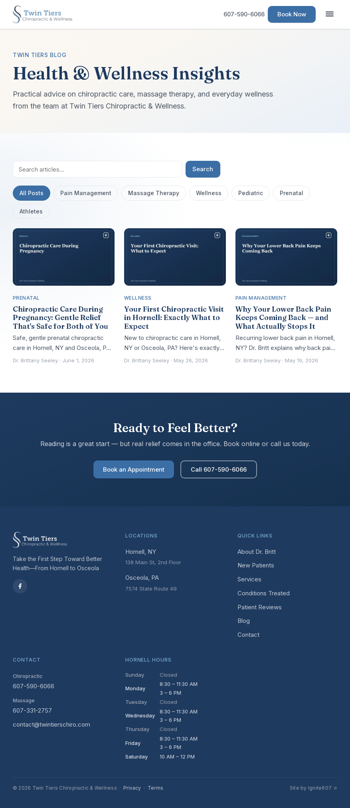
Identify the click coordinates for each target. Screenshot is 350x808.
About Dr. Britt (256, 551)
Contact (248, 634)
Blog (243, 620)
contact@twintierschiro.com (51, 724)
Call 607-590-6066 (219, 469)
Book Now (291, 14)
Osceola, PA (142, 577)
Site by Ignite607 (313, 788)
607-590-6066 (33, 686)
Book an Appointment (133, 469)
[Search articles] (97, 169)
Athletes (31, 211)
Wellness (208, 193)
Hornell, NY (140, 551)
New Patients (255, 565)
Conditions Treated (263, 593)
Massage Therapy (153, 193)
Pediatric (250, 193)
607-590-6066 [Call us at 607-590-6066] (244, 14)
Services (249, 579)
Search (202, 169)
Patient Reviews (259, 607)
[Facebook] (20, 586)
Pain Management (85, 193)
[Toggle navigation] (329, 14)
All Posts (32, 193)
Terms (155, 788)
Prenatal (291, 193)
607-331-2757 (32, 710)
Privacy (132, 788)
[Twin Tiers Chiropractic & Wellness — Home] (42, 14)
